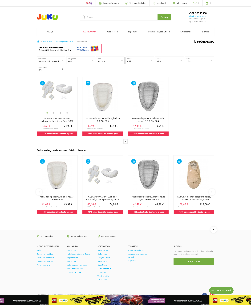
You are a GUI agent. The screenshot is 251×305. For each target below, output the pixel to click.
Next (212, 192)
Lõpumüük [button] (132, 32)
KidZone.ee (102, 254)
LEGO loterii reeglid (75, 272)
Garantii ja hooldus (45, 254)
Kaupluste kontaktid (45, 258)
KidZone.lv (102, 280)
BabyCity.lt (102, 261)
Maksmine (71, 250)
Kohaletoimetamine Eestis (78, 254)
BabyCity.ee (102, 250)
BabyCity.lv (102, 265)
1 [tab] (47, 113)
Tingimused (72, 261)
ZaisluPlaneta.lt (104, 269)
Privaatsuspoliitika (135, 250)
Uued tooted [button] (112, 32)
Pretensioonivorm (44, 265)
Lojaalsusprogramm (45, 261)
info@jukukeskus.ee (197, 16)
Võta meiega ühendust (77, 265)
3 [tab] (60, 113)
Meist (39, 250)
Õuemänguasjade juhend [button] (159, 32)
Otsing (164, 17)
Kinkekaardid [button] (185, 32)
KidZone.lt (101, 272)
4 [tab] (67, 113)
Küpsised (132, 260)
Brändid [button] (205, 32)
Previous (39, 192)
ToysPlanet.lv (103, 276)
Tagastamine (72, 258)
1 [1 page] (125, 141)
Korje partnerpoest (75, 269)
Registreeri (194, 261)
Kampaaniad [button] (89, 32)
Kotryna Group (103, 258)
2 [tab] (53, 113)
